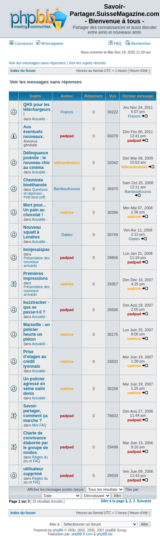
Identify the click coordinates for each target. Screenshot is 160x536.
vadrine (67, 212)
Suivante (144, 501)
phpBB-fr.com (82, 534)
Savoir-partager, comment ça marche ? (35, 413)
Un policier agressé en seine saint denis (34, 386)
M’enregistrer (50, 43)
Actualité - (39, 119)
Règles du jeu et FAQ (36, 459)
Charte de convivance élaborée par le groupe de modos (35, 443)
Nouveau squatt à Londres (32, 232)
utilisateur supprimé (33, 471)
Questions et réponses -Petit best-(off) (36, 193)
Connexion (21, 43)
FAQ (115, 43)
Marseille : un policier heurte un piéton (36, 332)
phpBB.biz (105, 534)
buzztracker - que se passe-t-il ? (36, 307)
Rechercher (138, 43)
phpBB (58, 530)
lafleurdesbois (67, 163)
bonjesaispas (36, 249)
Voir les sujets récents (87, 63)
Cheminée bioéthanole (35, 182)
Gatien (66, 235)
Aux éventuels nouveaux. (33, 131)
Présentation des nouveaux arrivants (37, 262)
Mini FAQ (39, 425)
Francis (67, 112)
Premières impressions (35, 276)
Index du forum (22, 71)
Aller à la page (112, 501)
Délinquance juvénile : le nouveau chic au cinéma (36, 160)
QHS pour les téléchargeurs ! (37, 109)
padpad (67, 136)
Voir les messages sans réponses (37, 63)
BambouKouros (67, 189)
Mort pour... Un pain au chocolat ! (34, 210)
